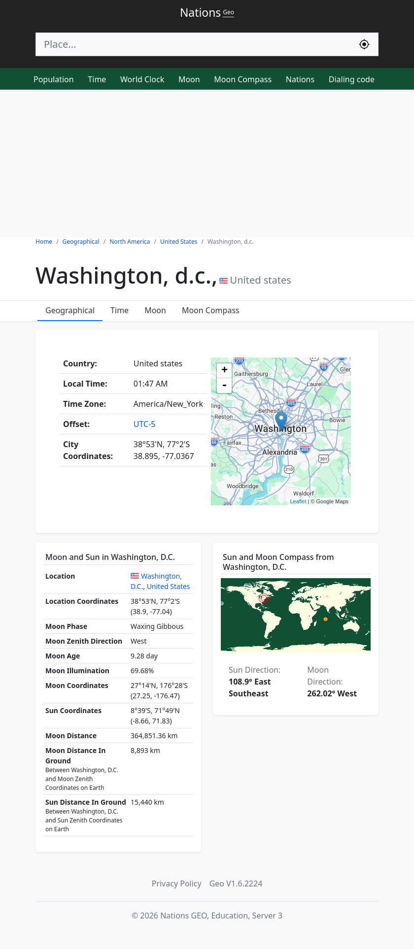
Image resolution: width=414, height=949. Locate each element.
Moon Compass (243, 79)
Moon (189, 79)
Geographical (70, 310)
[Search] (193, 44)
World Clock (142, 79)
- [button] (224, 385)
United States (168, 586)
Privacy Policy (177, 883)
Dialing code (352, 79)
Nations (300, 79)
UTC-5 (145, 424)
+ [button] (224, 370)
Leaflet (298, 501)
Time (97, 79)
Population (54, 79)
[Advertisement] (207, 163)
